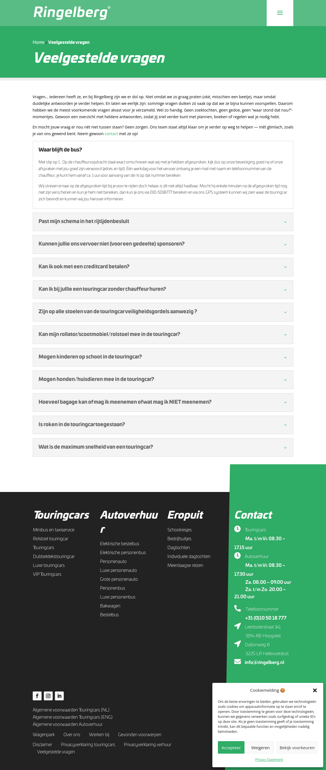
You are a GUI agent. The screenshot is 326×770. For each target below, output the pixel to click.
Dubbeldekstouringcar (54, 556)
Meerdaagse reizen (185, 565)
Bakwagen (110, 606)
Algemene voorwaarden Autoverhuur (68, 724)
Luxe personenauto (118, 570)
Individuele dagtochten (188, 556)
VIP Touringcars (47, 574)
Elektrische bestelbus (119, 544)
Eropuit (184, 516)
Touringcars (61, 516)
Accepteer (231, 747)
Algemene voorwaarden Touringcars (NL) (71, 710)
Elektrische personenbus (123, 553)
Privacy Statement (269, 759)
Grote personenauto (119, 579)
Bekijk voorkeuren (297, 747)
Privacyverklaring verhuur (147, 745)
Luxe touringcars (49, 565)
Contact (252, 516)
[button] (315, 690)
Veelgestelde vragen (56, 752)
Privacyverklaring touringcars (88, 745)
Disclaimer (42, 745)
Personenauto (113, 561)
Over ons (71, 735)
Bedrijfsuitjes (179, 539)
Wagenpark (44, 735)
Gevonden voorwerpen (139, 735)
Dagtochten (178, 548)
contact (112, 133)
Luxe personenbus (117, 597)
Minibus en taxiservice (53, 530)
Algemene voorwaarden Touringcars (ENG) (73, 717)
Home (38, 43)
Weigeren (260, 747)
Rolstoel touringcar (50, 539)
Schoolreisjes (179, 530)
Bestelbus (109, 615)
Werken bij (99, 735)
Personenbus (112, 588)
